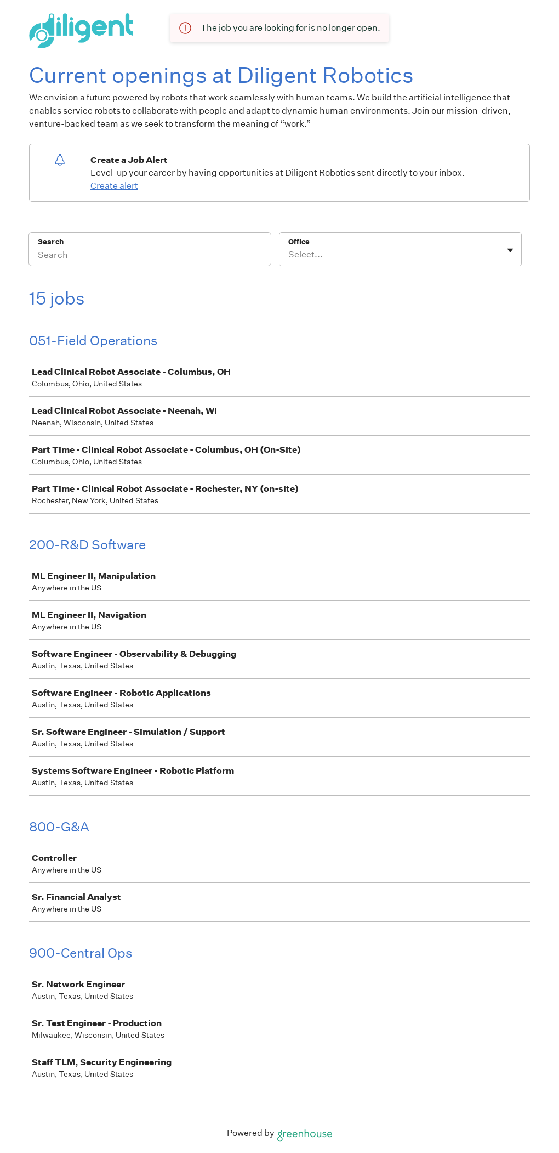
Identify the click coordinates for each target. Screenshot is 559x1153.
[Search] (150, 256)
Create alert (114, 186)
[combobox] (289, 255)
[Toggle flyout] (510, 250)
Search (51, 241)
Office (299, 241)
